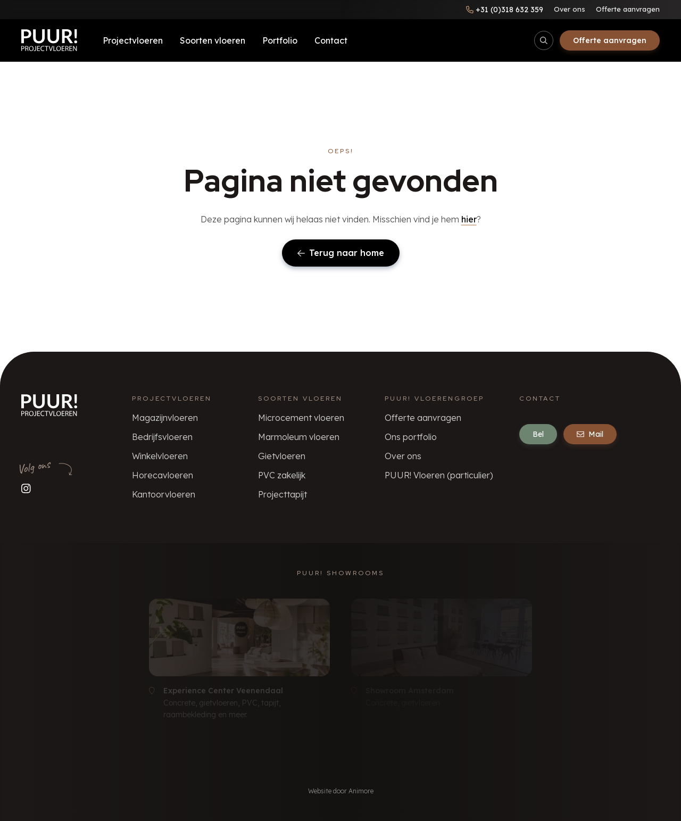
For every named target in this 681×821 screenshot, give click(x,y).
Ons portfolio (411, 437)
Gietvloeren (281, 456)
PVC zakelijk (281, 475)
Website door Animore (340, 791)
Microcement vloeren (301, 417)
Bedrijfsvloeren (162, 437)
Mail (590, 434)
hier (469, 219)
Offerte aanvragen (628, 9)
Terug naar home (340, 252)
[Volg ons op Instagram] (26, 488)
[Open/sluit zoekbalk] (543, 40)
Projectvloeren (133, 40)
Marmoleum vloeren (298, 437)
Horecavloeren (162, 475)
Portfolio (279, 40)
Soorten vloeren (212, 40)
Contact (330, 40)
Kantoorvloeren (163, 494)
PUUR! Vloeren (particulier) (439, 475)
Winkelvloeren (160, 456)
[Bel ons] (504, 9)
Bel (538, 434)
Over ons (569, 9)
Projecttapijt (282, 494)
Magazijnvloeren (165, 417)
